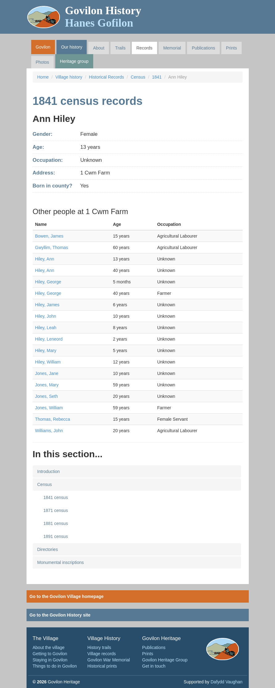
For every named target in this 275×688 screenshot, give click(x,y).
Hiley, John (45, 316)
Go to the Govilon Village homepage (67, 596)
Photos (42, 62)
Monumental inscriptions (60, 562)
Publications (203, 47)
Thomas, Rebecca (52, 419)
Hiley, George (48, 281)
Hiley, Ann (44, 258)
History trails (99, 647)
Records (144, 47)
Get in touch (154, 666)
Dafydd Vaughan (226, 681)
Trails (120, 47)
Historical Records (106, 77)
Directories (47, 549)
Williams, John (49, 430)
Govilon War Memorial (108, 659)
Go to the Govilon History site (60, 615)
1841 (157, 77)
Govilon (43, 47)
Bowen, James (49, 236)
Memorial (172, 47)
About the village (49, 647)
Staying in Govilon (50, 659)
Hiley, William (48, 361)
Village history (69, 77)
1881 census (56, 523)
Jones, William (49, 407)
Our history (71, 47)
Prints (231, 47)
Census (138, 77)
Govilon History (103, 16)
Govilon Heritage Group (165, 659)
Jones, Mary (47, 384)
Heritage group (74, 61)
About (98, 47)
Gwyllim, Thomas (51, 247)
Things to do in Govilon (55, 666)
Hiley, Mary (45, 350)
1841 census (56, 497)
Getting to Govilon (50, 653)
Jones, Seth (46, 396)
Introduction (48, 471)
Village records (101, 653)
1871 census (56, 510)
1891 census (56, 536)
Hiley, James (47, 304)
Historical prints (102, 666)
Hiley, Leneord (49, 339)
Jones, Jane (47, 373)
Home (43, 77)
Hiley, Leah (45, 327)
